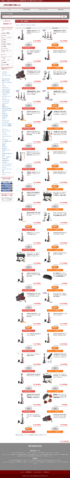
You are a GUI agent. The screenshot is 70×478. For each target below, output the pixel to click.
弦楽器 (4, 41)
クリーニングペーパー (7, 76)
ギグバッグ (4, 129)
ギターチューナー (6, 89)
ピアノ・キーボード (7, 37)
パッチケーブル (6, 101)
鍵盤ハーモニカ (6, 80)
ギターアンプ (5, 87)
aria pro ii (4, 148)
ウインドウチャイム (7, 165)
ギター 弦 (4, 73)
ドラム (4, 54)
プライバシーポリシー (43, 9)
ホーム (9, 9)
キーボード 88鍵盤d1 (7, 126)
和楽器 (4, 39)
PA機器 (4, 62)
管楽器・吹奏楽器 (7, 44)
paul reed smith (6, 78)
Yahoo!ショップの (55, 47)
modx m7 (8, 156)
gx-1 (3, 156)
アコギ (3, 118)
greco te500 (5, 115)
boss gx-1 (4, 113)
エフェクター (5, 122)
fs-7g (3, 151)
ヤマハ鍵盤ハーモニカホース (7, 142)
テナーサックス (6, 99)
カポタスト (4, 94)
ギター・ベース (6, 60)
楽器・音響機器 (6, 33)
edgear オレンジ (6, 149)
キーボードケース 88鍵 (7, 169)
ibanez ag (4, 117)
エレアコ (4, 167)
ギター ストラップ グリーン (6, 131)
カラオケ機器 (6, 64)
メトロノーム (5, 103)
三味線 (3, 144)
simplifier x (5, 158)
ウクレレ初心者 (6, 92)
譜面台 (3, 104)
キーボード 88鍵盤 (6, 123)
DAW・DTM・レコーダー (7, 51)
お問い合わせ (61, 9)
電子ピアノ (4, 146)
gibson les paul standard (7, 154)
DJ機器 (4, 46)
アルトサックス (6, 120)
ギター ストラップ (6, 96)
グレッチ (4, 97)
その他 (4, 35)
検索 (64, 16)
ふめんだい (4, 162)
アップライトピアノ (7, 163)
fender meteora (6, 90)
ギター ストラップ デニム (6, 173)
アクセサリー (6, 48)
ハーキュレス (5, 139)
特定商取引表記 (26, 9)
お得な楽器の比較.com (12, 5)
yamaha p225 (5, 160)
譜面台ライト (5, 106)
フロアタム (4, 71)
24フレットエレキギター (7, 83)
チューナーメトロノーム (7, 136)
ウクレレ (4, 85)
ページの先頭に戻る (65, 441)
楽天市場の (28, 47)
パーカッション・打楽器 (7, 57)
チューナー (4, 134)
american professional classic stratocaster (7, 110)
